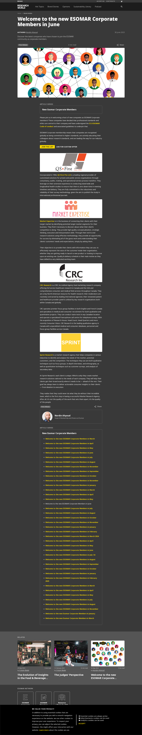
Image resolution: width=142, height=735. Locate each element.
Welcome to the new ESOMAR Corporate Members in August (70, 462)
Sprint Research (46, 355)
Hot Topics (39, 6)
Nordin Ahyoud (62, 415)
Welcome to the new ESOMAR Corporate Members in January (70, 485)
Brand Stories (53, 6)
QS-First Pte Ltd (64, 175)
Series (22, 643)
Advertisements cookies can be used (94, 718)
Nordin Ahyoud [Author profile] (32, 32)
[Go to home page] (23, 7)
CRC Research (45, 285)
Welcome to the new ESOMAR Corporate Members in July (68, 457)
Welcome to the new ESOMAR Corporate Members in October (70, 476)
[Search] (121, 6)
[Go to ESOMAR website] (20, 1)
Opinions (66, 6)
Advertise (101, 1)
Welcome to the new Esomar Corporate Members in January (70, 613)
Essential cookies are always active (93, 716)
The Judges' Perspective (68, 674)
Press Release (23, 45)
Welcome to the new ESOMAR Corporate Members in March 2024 (72, 536)
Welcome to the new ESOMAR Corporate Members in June (69, 453)
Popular (29, 643)
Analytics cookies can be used (92, 720)
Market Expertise (47, 221)
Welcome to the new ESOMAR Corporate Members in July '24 (70, 555)
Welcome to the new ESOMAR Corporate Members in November (71, 466)
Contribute (110, 1)
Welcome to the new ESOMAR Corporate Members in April (69, 443)
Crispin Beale (24, 670)
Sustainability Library (82, 6)
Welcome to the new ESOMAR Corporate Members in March (70, 439)
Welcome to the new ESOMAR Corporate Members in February (71, 531)
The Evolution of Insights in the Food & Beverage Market (33, 676)
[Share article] (120, 45)
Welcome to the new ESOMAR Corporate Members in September (72, 471)
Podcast (98, 6)
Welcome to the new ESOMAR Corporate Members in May (69, 448)
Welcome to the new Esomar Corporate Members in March (69, 618)
